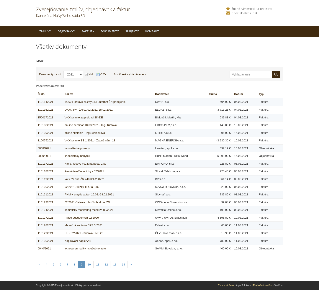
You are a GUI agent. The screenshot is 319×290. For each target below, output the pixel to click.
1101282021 (45, 225)
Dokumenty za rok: (51, 74)
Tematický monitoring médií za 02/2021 (88, 209)
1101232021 (45, 202)
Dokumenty (110, 31)
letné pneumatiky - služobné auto (85, 248)
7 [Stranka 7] (67, 264)
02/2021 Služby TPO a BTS (81, 186)
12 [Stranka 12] (106, 264)
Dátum (238, 94)
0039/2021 (44, 155)
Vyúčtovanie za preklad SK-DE (83, 117)
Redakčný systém (262, 285)
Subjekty (132, 31)
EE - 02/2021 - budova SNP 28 (83, 233)
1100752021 (45, 140)
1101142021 (45, 101)
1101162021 (45, 109)
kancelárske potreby (77, 148)
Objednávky (66, 31)
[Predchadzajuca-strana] (39, 264)
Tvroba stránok (226, 285)
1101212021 (45, 194)
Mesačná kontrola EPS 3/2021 (83, 225)
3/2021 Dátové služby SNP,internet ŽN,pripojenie (95, 101)
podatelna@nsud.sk (244, 13)
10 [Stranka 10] (89, 264)
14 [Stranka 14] (123, 264)
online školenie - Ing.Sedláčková (84, 132)
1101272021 (45, 217)
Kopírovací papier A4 (77, 240)
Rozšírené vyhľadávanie (130, 74)
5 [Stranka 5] (53, 264)
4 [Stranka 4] (46, 264)
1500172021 (45, 117)
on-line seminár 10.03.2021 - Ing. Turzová (90, 125)
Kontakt (152, 31)
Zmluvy (45, 31)
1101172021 (45, 163)
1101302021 (45, 240)
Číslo (41, 94)
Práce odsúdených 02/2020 (81, 217)
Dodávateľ (162, 94)
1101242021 (45, 209)
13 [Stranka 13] (114, 264)
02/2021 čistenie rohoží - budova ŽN (87, 202)
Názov (68, 94)
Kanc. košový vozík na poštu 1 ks (85, 163)
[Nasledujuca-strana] (131, 264)
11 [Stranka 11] (97, 264)
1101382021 (45, 125)
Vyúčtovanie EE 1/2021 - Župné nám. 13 (89, 140)
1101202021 (45, 186)
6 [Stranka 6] (60, 264)
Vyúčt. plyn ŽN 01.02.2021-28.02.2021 (88, 109)
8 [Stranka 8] (74, 264)
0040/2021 (44, 248)
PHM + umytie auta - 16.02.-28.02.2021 (89, 194)
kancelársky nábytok (77, 155)
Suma (213, 94)
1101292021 (45, 233)
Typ (261, 94)
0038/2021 (44, 148)
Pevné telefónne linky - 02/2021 (84, 171)
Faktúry (88, 31)
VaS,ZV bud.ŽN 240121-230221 (84, 179)
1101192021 (45, 179)
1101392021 (45, 132)
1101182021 (45, 171)
